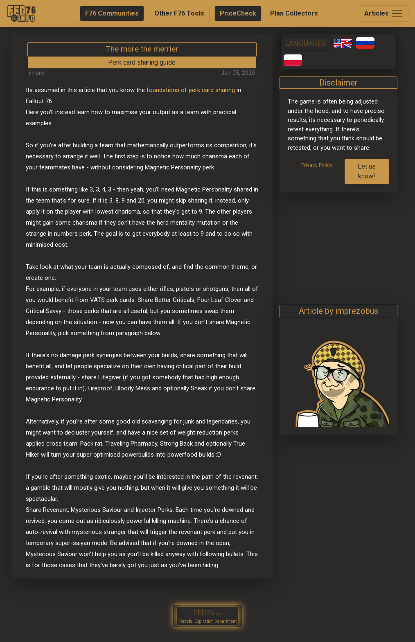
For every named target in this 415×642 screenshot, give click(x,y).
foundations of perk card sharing (191, 90)
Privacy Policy (316, 165)
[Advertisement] (338, 244)
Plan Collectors (294, 13)
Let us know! (367, 171)
